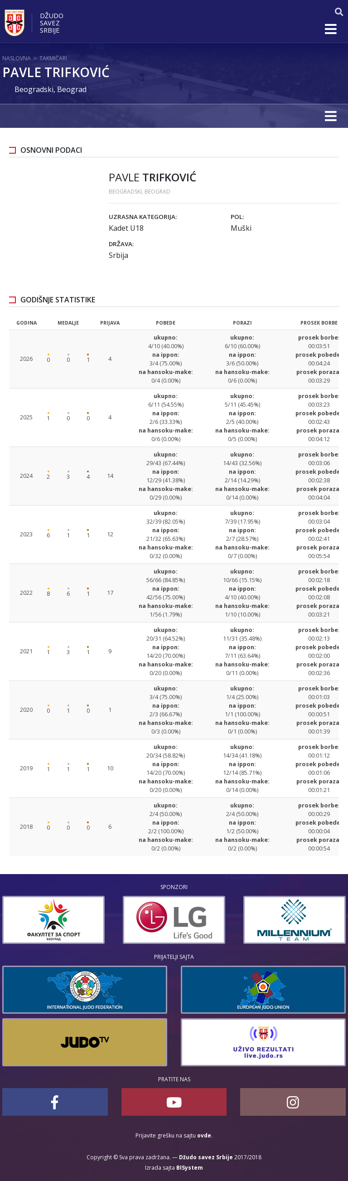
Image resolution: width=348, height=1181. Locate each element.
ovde (204, 1135)
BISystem (189, 1167)
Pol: (237, 217)
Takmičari (53, 58)
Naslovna (16, 58)
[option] (53, 920)
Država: (121, 244)
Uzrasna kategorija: (143, 217)
